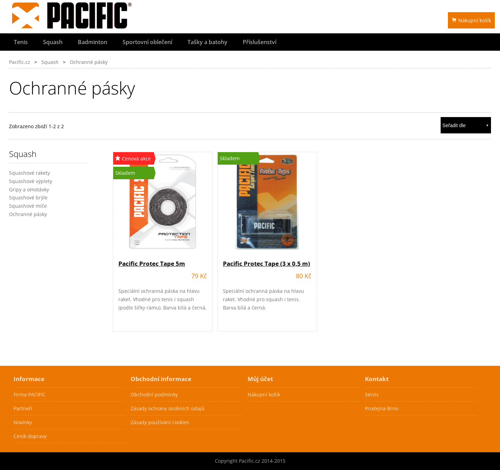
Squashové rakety (29, 173)
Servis (372, 394)
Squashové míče (28, 206)
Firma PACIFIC (29, 394)
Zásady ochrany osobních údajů (168, 408)
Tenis (21, 42)
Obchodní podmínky (154, 394)
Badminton (92, 42)
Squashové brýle (28, 197)
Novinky (23, 422)
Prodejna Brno (381, 408)
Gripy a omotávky (29, 189)
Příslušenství (259, 42)
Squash (52, 42)
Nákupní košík (471, 20)
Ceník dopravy (30, 436)
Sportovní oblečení (147, 42)
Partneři (23, 408)
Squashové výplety (30, 181)
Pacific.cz (19, 62)
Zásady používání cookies (160, 422)
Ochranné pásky (89, 62)
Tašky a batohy (207, 42)
